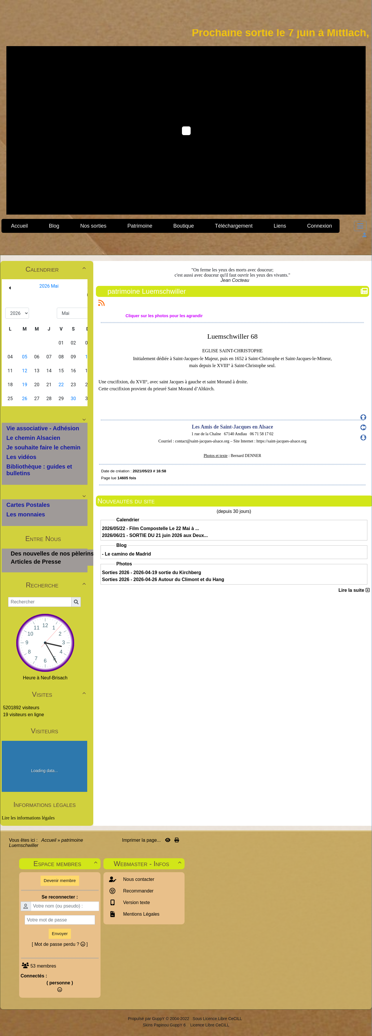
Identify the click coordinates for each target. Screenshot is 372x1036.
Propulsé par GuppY (147, 1018)
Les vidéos (21, 457)
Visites (59, 694)
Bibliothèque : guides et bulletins (39, 469)
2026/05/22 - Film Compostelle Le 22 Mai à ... (150, 528)
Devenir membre (60, 880)
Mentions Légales (141, 914)
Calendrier (56, 269)
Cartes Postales (28, 505)
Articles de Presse (36, 561)
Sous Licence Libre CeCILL (218, 1018)
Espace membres (66, 864)
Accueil (49, 840)
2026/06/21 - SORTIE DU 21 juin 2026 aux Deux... (155, 535)
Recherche (56, 585)
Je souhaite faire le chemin (43, 447)
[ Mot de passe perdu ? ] (60, 944)
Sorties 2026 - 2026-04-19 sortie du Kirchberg (151, 572)
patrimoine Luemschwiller (147, 291)
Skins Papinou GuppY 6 (165, 1025)
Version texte (136, 902)
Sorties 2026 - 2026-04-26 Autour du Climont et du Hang (163, 579)
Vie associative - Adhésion (42, 428)
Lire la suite (353, 590)
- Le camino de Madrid (126, 553)
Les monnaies (25, 514)
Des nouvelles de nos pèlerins (52, 553)
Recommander (138, 890)
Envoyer (60, 933)
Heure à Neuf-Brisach (45, 677)
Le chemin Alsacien (33, 438)
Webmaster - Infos (148, 864)
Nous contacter (138, 879)
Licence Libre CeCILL (209, 1025)
